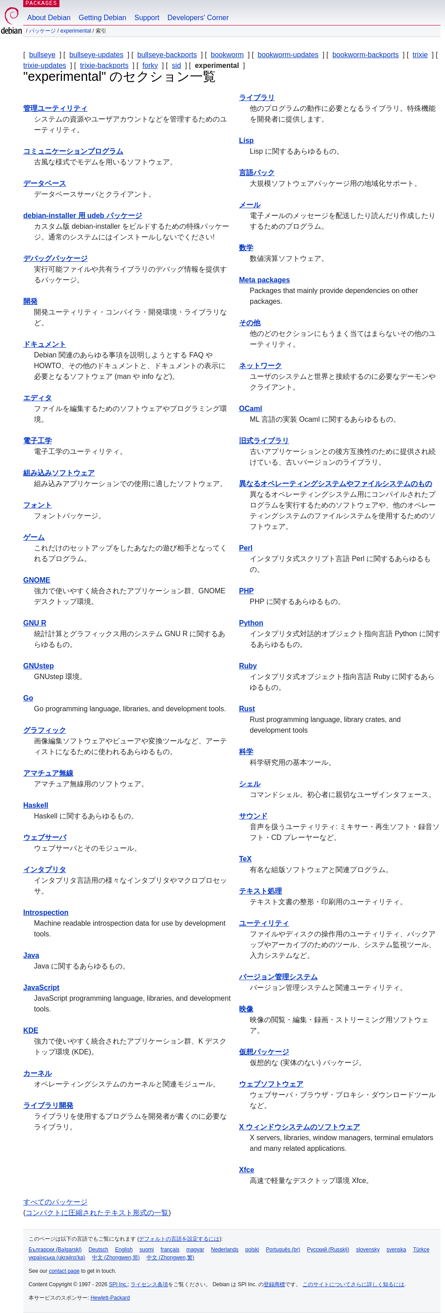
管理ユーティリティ (55, 108)
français (170, 1249)
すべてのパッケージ (55, 1202)
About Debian (49, 17)
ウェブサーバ (44, 837)
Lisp (246, 140)
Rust (247, 709)
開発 (30, 301)
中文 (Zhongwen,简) (116, 1257)
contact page (64, 1271)
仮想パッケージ (264, 1052)
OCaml (250, 408)
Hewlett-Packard (110, 1298)
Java (31, 955)
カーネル (37, 1073)
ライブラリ (257, 97)
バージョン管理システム (278, 977)
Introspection (45, 912)
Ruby (248, 666)
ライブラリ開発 (48, 1105)
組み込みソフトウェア (59, 473)
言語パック (257, 172)
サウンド (253, 816)
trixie (420, 55)
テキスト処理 (260, 891)
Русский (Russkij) (328, 1249)
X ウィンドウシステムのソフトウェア (299, 1127)
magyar (195, 1249)
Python (251, 623)
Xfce (246, 1170)
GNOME (36, 580)
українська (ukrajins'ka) (57, 1257)
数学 (246, 248)
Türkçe (421, 1249)
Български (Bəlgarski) (55, 1249)
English (124, 1249)
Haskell (35, 805)
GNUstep (38, 666)
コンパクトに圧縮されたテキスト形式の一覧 (96, 1213)
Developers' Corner (198, 17)
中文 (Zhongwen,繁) (170, 1257)
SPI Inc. (118, 1284)
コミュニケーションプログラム (73, 151)
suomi (146, 1249)
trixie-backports (104, 65)
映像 (246, 1009)
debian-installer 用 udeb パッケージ (82, 215)
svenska (396, 1249)
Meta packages (264, 280)
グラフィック (44, 730)
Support (147, 17)
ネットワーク (260, 365)
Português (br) (283, 1249)
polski (252, 1249)
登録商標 (274, 1284)
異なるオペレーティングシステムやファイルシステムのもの (335, 483)
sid (176, 65)
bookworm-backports (365, 55)
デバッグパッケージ (55, 258)
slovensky (368, 1249)
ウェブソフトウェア (271, 1084)
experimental (75, 31)
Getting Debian (102, 17)
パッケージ (42, 31)
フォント (37, 505)
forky (150, 65)
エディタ (37, 398)
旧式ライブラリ (264, 441)
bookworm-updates (288, 55)
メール (249, 205)
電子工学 (37, 441)
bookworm (227, 55)
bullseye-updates (96, 55)
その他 (249, 323)
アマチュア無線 (48, 773)
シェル (249, 784)
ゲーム (34, 537)
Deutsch (98, 1249)
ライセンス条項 (149, 1284)
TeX (245, 859)
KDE (30, 1030)
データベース (44, 183)
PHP (246, 591)
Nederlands (224, 1249)
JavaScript (41, 987)
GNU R (34, 623)
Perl (245, 548)
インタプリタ (44, 869)
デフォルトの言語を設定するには (179, 1239)
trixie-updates (44, 65)
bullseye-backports (167, 55)
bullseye (42, 55)
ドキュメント (44, 344)
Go (28, 698)
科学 (246, 751)
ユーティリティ (264, 923)
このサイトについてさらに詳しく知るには (353, 1284)
